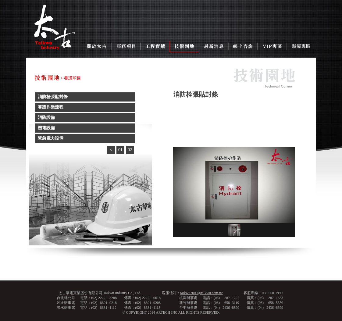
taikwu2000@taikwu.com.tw (201, 293)
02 (130, 150)
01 (120, 150)
